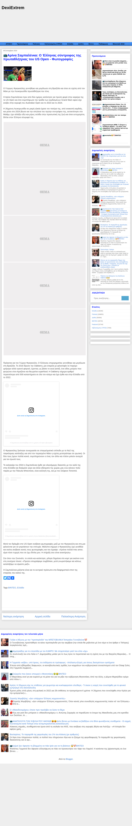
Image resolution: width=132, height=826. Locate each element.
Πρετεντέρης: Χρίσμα (107, 249)
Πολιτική (36, 44)
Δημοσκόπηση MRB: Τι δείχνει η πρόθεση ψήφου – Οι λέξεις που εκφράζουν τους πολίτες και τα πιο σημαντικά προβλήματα (115, 127)
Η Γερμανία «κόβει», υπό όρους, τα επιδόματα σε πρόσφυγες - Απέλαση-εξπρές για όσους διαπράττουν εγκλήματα (62, 662)
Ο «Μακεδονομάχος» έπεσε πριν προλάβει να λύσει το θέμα (37, 710)
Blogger (69, 759)
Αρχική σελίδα (42, 616)
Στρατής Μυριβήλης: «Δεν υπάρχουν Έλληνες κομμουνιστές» (112, 197)
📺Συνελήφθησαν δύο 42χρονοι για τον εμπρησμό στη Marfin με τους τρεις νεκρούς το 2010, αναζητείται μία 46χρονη (114, 83)
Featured (95, 324)
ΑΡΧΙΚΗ (9, 44)
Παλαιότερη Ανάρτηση (73, 616)
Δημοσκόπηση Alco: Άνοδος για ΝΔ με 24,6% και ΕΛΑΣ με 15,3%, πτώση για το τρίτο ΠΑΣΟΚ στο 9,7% (114, 73)
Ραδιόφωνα (103, 44)
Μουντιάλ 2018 (118, 44)
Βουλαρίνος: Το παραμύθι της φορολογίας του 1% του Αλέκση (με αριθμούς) (114, 225)
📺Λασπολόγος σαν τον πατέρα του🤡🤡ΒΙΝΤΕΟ (114, 116)
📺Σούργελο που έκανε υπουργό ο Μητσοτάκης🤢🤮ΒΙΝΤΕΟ (112, 169)
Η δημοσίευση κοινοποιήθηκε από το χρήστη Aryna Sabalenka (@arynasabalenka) (31, 536)
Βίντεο (91, 44)
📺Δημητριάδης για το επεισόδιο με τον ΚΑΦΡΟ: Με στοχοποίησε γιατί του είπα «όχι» (113, 156)
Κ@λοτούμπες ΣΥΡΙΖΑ (53, 44)
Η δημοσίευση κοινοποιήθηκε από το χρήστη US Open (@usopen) (31, 443)
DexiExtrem (13, 7)
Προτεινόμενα (22, 44)
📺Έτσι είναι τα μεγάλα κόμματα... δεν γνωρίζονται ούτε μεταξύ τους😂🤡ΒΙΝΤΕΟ (115, 62)
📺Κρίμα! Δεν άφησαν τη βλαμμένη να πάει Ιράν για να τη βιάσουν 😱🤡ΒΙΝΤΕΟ (114, 238)
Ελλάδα (70, 44)
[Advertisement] (66, 26)
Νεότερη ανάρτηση (13, 616)
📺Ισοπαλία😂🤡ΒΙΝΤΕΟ (112, 135)
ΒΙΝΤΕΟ (12, 588)
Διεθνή (81, 44)
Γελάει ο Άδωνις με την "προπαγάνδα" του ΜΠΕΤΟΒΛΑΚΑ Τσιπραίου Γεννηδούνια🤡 (48, 640)
